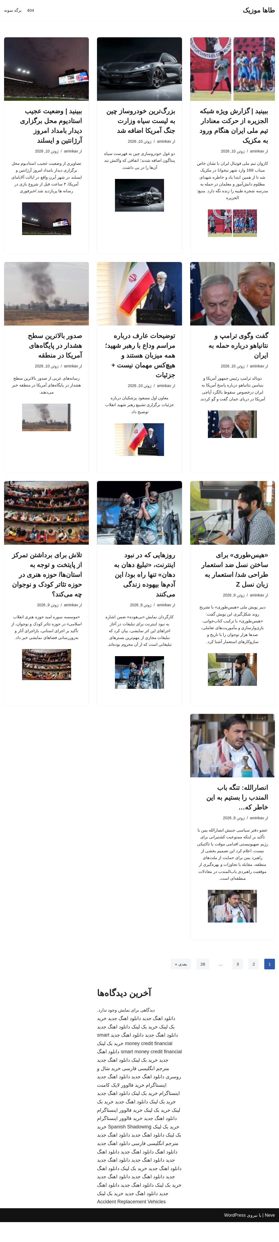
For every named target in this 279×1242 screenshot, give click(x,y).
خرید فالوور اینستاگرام (119, 1130)
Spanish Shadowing (129, 1146)
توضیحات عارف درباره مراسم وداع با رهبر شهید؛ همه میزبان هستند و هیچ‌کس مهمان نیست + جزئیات (140, 364)
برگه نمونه (13, 10)
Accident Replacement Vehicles (131, 1221)
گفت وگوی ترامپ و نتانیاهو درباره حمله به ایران (238, 354)
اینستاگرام (156, 1105)
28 (202, 983)
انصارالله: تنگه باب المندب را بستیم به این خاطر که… (237, 812)
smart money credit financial (151, 1071)
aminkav (256, 151)
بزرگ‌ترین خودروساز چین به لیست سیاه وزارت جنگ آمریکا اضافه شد (140, 120)
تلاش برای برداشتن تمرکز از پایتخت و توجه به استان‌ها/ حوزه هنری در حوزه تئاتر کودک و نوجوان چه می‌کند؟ (47, 585)
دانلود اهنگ (166, 1171)
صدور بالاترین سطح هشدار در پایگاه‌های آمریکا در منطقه (55, 354)
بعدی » (180, 983)
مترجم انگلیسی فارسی (145, 1088)
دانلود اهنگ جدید (158, 1038)
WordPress (235, 1235)
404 (31, 10)
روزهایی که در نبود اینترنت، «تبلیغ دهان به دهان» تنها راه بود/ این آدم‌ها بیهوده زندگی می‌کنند (144, 585)
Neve (270, 1235)
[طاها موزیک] (259, 10)
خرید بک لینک (144, 1046)
